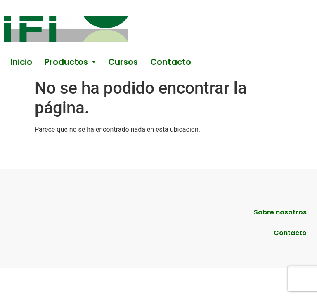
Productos (70, 62)
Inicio (21, 62)
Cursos (123, 62)
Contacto (170, 62)
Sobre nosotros (280, 212)
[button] (70, 62)
